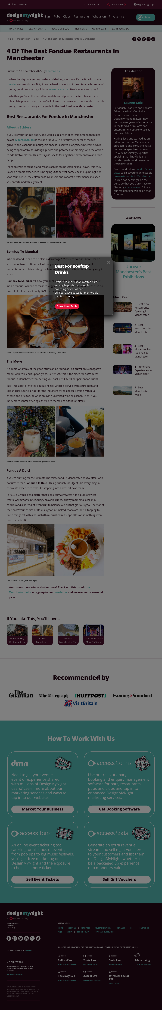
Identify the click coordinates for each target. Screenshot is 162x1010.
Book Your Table (67, 306)
